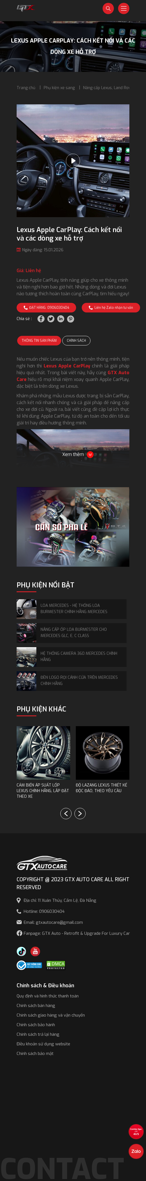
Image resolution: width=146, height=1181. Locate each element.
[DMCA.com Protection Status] (55, 965)
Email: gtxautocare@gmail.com (53, 922)
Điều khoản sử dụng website (43, 1044)
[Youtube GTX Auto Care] (35, 951)
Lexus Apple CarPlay (67, 366)
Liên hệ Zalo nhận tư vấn (111, 307)
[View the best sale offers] (136, 1132)
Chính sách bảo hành (36, 1025)
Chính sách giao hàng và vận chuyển (51, 1015)
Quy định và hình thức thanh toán (48, 996)
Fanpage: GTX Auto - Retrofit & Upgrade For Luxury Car (77, 933)
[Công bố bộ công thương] (29, 965)
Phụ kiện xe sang (59, 88)
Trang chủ (26, 88)
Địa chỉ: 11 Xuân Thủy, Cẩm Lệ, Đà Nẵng (60, 900)
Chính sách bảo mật (35, 1053)
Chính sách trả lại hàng (38, 1034)
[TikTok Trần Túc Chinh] (21, 951)
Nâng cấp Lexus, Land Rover (109, 88)
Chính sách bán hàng (36, 1005)
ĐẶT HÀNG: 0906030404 (46, 307)
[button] (80, 813)
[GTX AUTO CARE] (42, 862)
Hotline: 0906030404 (44, 911)
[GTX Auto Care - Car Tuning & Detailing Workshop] (26, 8)
